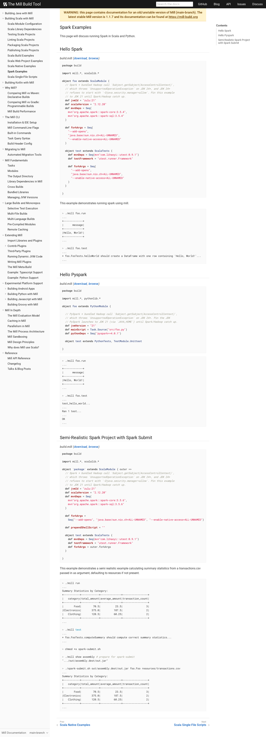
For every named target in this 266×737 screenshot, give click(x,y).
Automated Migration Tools (25, 154)
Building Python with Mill (23, 294)
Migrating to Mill (15, 149)
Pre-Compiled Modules (22, 224)
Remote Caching (18, 229)
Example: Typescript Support (25, 272)
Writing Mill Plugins (19, 262)
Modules (13, 171)
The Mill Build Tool (22, 4)
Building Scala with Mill (19, 18)
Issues (241, 4)
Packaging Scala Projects (23, 45)
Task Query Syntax (19, 138)
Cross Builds (15, 187)
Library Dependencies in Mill (25, 181)
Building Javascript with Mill (25, 299)
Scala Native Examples (22, 66)
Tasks (11, 165)
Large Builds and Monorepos (22, 203)
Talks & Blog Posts (19, 369)
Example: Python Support (23, 277)
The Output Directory (20, 176)
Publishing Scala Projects (23, 50)
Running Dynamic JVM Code (25, 256)
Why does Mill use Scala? (23, 347)
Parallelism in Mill (19, 326)
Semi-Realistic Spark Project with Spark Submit (234, 41)
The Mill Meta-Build (19, 267)
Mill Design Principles (21, 342)
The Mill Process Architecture (26, 331)
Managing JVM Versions (23, 197)
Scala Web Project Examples (25, 61)
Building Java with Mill (19, 13)
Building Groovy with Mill (23, 304)
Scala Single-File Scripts (22, 77)
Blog (217, 4)
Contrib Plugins (17, 246)
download (80, 58)
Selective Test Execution (23, 208)
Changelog (14, 363)
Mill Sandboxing (17, 336)
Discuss (257, 4)
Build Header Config (20, 143)
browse (93, 58)
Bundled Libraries (18, 192)
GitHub (202, 4)
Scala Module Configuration (25, 24)
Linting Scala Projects (21, 39)
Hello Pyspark (226, 35)
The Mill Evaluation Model (24, 315)
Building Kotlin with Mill (19, 82)
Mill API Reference (19, 358)
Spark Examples (17, 71)
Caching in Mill (17, 320)
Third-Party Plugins (19, 251)
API (228, 4)
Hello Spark (224, 30)
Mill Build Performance (22, 111)
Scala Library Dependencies (25, 29)
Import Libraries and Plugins (25, 240)
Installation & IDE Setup (22, 122)
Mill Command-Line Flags (23, 127)
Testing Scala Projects (21, 34)
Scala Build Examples (21, 55)
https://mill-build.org (183, 17)
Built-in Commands (19, 133)
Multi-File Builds (17, 213)
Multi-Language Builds (21, 219)
